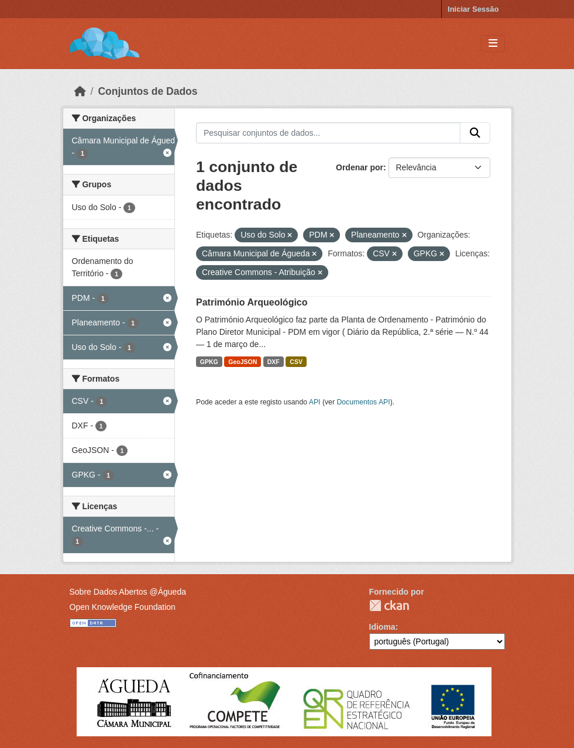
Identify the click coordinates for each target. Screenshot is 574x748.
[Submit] (475, 132)
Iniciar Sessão (473, 9)
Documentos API (363, 402)
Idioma (382, 627)
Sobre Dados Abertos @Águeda (128, 591)
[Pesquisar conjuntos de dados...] (328, 132)
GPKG (209, 361)
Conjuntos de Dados (147, 91)
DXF (273, 361)
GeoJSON (242, 361)
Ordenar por (359, 167)
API (315, 402)
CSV (296, 361)
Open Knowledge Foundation (123, 607)
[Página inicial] (80, 91)
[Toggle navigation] (493, 43)
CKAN (389, 605)
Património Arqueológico (252, 302)
